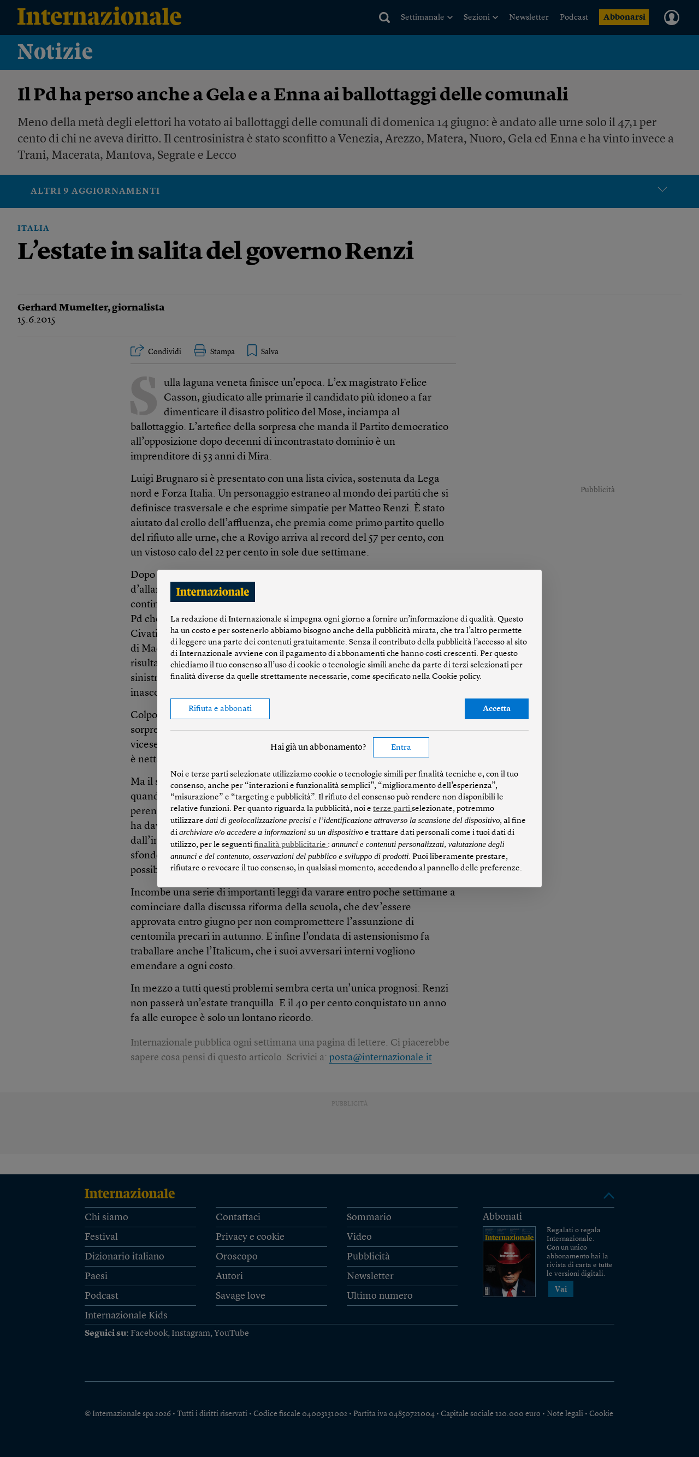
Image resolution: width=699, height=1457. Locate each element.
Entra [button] (401, 748)
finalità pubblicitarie (291, 845)
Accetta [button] (497, 709)
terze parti (392, 809)
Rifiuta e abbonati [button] (220, 709)
